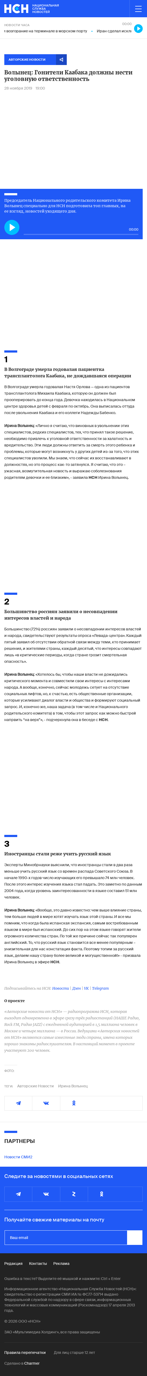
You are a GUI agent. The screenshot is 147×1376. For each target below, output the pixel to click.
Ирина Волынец (73, 1086)
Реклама (61, 1263)
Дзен (76, 988)
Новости (60, 988)
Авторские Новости (35, 1086)
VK (86, 988)
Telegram (100, 988)
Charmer (32, 1363)
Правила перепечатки (25, 1352)
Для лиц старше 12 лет (74, 1352)
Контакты (38, 1263)
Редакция (13, 1263)
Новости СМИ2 (18, 1157)
